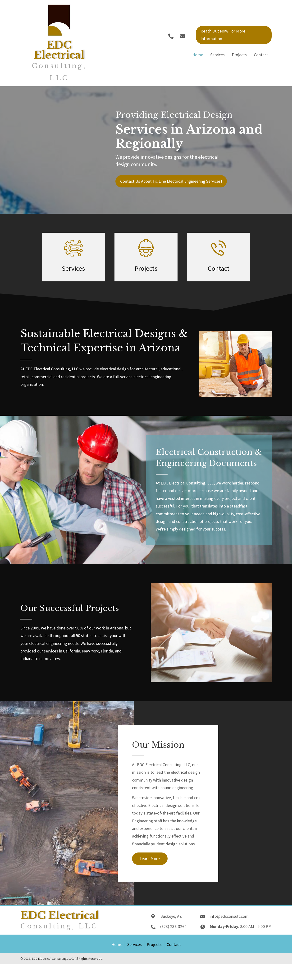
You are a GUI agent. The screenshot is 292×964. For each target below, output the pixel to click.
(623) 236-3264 (173, 926)
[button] (170, 36)
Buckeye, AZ (171, 916)
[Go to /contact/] (218, 257)
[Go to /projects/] (146, 257)
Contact (174, 944)
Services (134, 944)
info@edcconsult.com (229, 916)
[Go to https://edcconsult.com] (59, 43)
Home (116, 944)
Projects (154, 944)
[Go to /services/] (73, 257)
